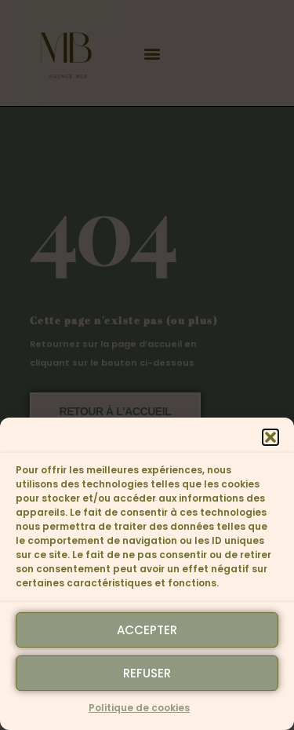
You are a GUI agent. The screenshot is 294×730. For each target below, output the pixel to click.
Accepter (147, 630)
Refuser (147, 673)
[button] (270, 437)
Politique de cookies (139, 707)
